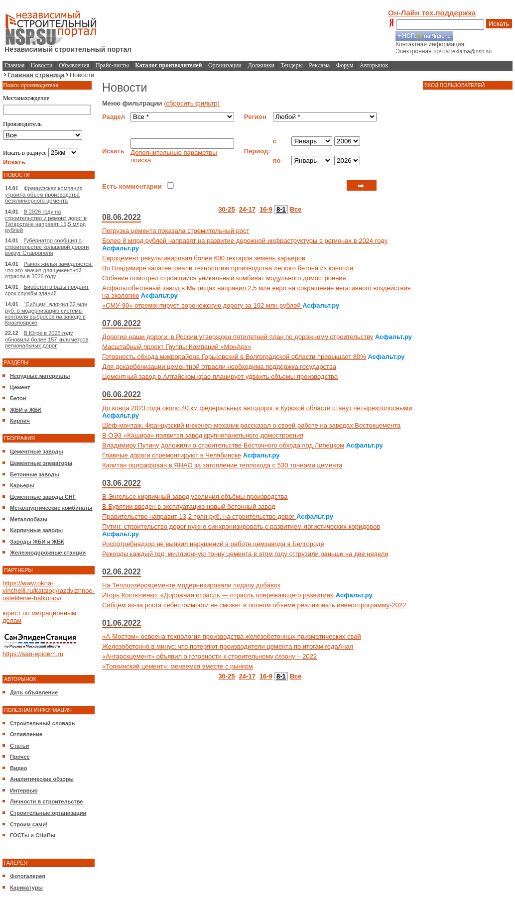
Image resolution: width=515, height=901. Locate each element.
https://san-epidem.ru (32, 654)
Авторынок (374, 65)
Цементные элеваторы (41, 463)
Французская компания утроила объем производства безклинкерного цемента (43, 194)
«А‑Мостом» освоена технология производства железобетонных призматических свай (231, 636)
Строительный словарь (42, 723)
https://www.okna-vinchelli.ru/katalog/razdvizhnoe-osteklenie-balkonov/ (48, 590)
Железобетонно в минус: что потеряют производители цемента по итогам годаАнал (227, 646)
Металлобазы (28, 519)
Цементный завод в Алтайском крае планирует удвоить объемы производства (220, 376)
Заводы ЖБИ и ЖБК (37, 542)
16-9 (265, 209)
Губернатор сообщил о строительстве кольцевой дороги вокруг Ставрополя (47, 246)
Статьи (19, 746)
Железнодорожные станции (48, 553)
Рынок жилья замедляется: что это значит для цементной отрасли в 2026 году (49, 270)
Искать (499, 23)
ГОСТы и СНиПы (32, 835)
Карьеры (22, 485)
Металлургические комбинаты (51, 508)
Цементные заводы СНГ (43, 497)
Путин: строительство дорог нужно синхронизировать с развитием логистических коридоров (241, 526)
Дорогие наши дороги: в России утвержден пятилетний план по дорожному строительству (237, 336)
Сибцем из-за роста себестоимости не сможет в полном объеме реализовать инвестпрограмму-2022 (254, 605)
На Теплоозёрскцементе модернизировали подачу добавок (191, 585)
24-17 (247, 209)
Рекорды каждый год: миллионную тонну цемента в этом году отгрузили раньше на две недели (245, 554)
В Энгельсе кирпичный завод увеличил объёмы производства (195, 496)
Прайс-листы (112, 65)
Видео (18, 768)
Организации (225, 65)
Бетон (18, 398)
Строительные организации (48, 813)
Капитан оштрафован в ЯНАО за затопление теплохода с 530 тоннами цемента (222, 465)
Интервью (24, 790)
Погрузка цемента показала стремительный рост (176, 230)
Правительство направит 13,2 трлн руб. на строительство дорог (199, 516)
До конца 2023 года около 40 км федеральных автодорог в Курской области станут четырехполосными (257, 408)
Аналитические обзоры (42, 779)
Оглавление (26, 734)
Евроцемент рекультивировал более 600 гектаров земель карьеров (203, 258)
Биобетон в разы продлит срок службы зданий (47, 290)
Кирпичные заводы (36, 530)
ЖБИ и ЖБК (25, 410)
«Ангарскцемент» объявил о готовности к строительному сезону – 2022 (209, 656)
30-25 (226, 209)
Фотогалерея (27, 876)
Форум (345, 65)
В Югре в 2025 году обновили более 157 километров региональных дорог (47, 339)
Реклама (319, 65)
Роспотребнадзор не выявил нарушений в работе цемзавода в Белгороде (213, 544)
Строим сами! (29, 824)
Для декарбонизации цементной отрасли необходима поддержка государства (219, 366)
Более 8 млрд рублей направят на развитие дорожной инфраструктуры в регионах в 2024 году (244, 240)
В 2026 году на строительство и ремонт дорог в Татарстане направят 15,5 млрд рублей (46, 221)
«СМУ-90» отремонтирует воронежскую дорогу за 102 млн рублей (202, 305)
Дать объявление (34, 692)
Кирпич (20, 421)
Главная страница (36, 75)
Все (296, 209)
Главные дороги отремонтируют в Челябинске (171, 455)
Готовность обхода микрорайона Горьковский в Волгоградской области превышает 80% (234, 356)
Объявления (74, 65)
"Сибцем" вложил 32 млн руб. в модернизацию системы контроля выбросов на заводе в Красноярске (46, 313)
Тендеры (292, 65)
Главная (14, 65)
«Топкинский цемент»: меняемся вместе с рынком (177, 666)
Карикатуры (26, 888)
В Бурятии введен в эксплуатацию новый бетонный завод (188, 506)
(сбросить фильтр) (192, 103)
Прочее (20, 757)
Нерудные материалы (40, 376)
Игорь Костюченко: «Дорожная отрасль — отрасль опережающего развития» (218, 595)
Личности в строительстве (46, 801)
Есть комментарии (132, 186)
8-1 (281, 209)
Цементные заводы (36, 451)
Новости (42, 65)
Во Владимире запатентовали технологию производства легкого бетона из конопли (227, 268)
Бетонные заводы (34, 474)
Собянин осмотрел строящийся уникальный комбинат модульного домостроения (224, 278)
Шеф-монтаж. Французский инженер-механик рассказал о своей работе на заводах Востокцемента (251, 425)
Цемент (20, 387)
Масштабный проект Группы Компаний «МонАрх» (177, 346)
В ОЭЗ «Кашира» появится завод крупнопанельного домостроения (202, 435)
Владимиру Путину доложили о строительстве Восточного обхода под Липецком (223, 445)
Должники (261, 65)
